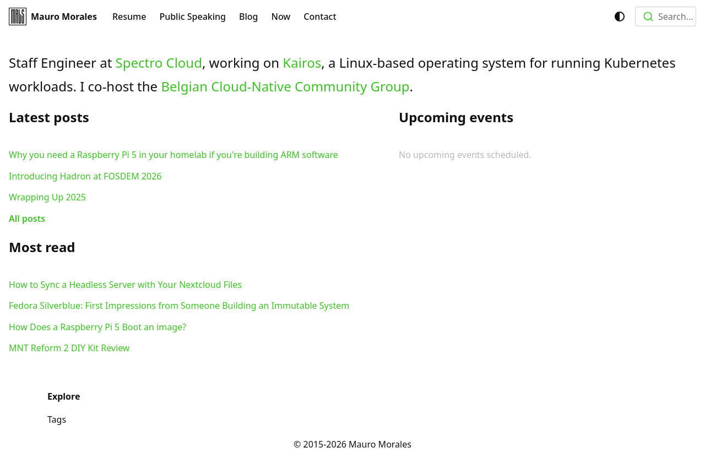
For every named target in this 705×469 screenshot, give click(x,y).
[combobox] (665, 16)
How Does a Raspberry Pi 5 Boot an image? (97, 327)
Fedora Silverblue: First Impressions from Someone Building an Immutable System (179, 305)
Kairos (302, 62)
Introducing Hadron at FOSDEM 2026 (85, 176)
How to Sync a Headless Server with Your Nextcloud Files (125, 285)
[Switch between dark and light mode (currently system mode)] (619, 16)
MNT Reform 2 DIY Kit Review (69, 348)
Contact (319, 16)
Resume (129, 16)
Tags (56, 419)
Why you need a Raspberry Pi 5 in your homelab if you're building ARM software (173, 155)
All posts (27, 218)
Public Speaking (192, 16)
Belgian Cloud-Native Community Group (285, 86)
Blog (248, 16)
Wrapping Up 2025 (47, 197)
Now (281, 16)
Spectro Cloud (159, 62)
